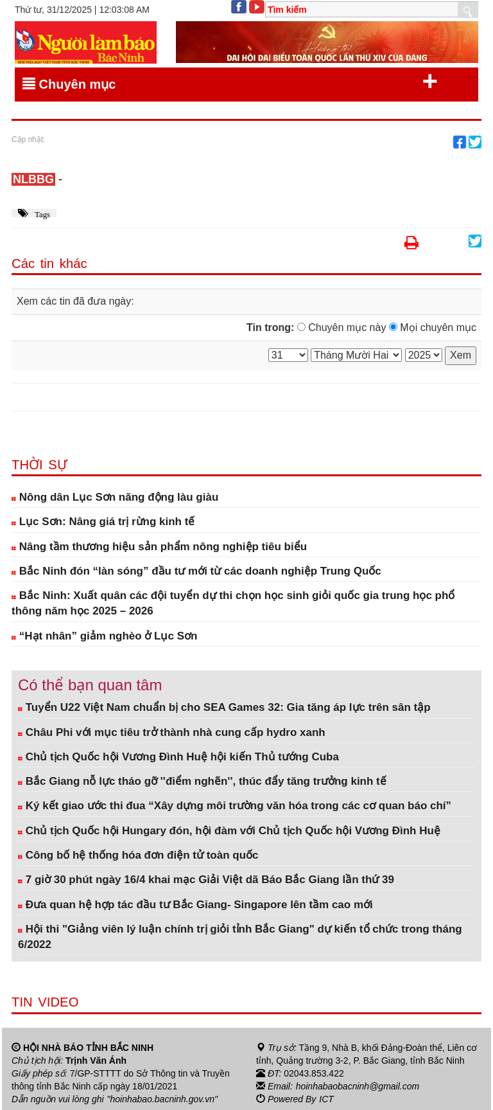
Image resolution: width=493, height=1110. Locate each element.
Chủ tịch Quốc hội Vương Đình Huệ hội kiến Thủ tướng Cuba (178, 757)
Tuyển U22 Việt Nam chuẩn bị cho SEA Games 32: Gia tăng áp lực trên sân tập (224, 707)
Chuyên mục (230, 81)
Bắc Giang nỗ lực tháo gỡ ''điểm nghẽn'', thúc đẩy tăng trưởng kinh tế (202, 781)
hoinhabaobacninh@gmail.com (357, 1086)
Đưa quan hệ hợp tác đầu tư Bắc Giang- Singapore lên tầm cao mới (195, 905)
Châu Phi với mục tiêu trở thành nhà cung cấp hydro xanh (171, 732)
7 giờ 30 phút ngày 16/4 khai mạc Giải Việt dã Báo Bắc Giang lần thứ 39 (206, 879)
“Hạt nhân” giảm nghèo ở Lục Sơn (104, 636)
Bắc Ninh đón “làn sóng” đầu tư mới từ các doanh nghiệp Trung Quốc (196, 571)
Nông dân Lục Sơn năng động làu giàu (115, 497)
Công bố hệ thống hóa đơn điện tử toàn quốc (138, 855)
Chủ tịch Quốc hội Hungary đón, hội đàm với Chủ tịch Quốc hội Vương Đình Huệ (229, 831)
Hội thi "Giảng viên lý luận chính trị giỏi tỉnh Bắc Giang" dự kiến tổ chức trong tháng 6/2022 (240, 937)
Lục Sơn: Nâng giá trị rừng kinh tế (103, 521)
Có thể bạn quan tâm (90, 685)
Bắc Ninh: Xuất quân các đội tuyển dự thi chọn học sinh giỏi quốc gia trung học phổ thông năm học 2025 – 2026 (233, 603)
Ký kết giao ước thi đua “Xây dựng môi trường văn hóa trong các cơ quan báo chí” (234, 806)
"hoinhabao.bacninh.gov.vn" (162, 1099)
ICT (326, 1099)
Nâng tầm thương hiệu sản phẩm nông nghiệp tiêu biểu (159, 547)
